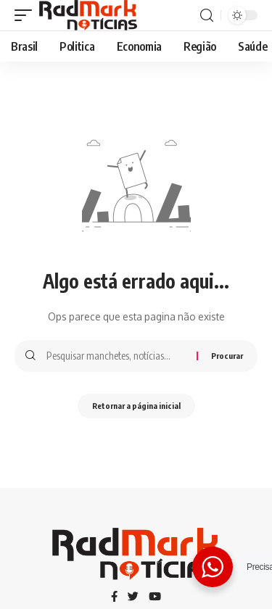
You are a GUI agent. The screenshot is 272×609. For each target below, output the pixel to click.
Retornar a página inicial (136, 405)
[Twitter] (133, 597)
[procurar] (207, 15)
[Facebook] (114, 597)
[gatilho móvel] (27, 15)
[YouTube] (155, 597)
